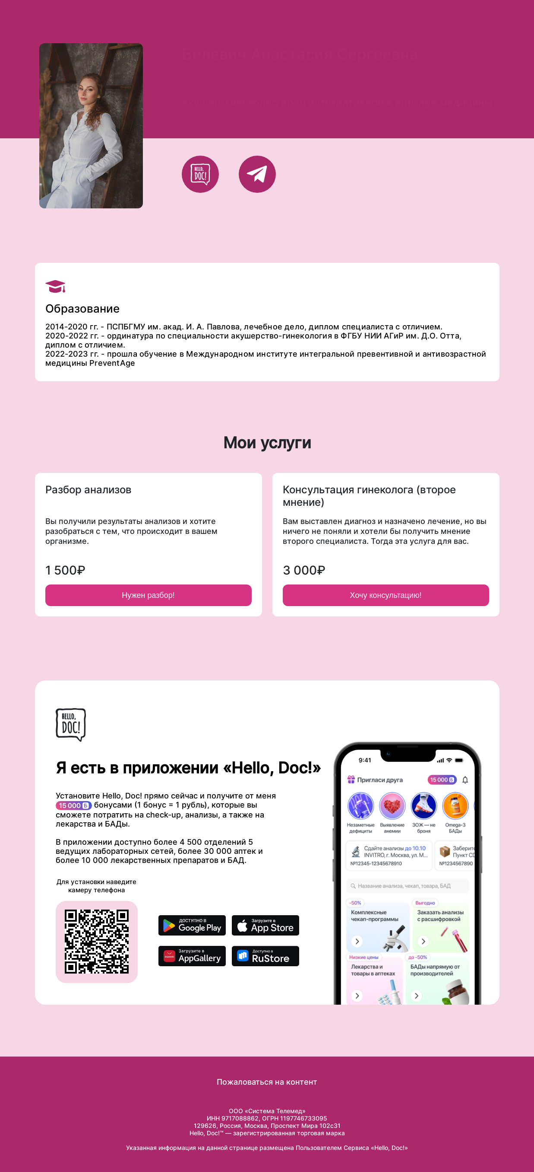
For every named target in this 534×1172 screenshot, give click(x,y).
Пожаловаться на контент (267, 1081)
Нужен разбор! (148, 595)
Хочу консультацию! (386, 595)
